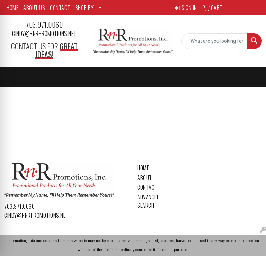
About (144, 177)
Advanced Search (148, 201)
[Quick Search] (214, 41)
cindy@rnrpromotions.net (44, 33)
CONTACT (60, 7)
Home (143, 168)
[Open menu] (252, 77)
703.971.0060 (44, 24)
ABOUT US (34, 7)
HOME (12, 7)
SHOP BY (84, 7)
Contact (147, 187)
